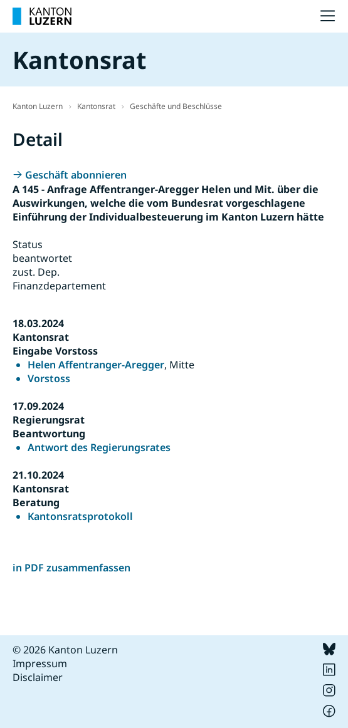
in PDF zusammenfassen (71, 568)
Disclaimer (38, 677)
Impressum (40, 663)
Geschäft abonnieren (76, 175)
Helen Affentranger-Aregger (96, 365)
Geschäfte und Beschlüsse (176, 106)
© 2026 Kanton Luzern (65, 650)
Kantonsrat (96, 106)
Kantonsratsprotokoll (80, 516)
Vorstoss (49, 378)
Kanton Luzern (38, 106)
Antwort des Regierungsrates (99, 447)
